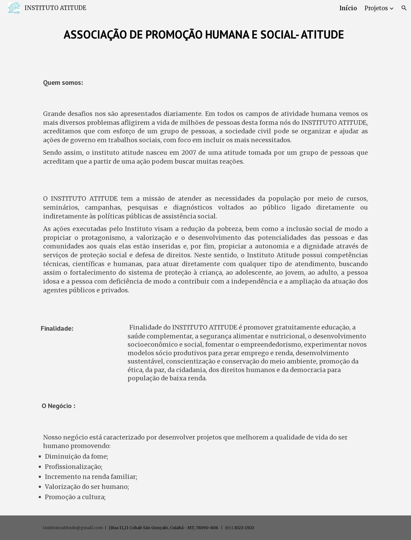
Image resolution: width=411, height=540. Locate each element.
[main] (205, 34)
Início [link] (348, 8)
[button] (404, 8)
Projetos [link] (376, 8)
